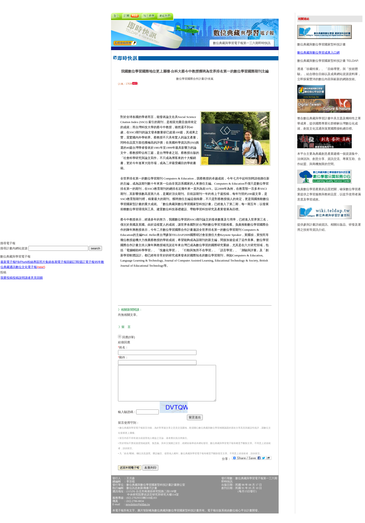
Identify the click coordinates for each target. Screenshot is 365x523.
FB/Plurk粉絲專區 (27, 265)
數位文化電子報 (30, 270)
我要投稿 (6, 281)
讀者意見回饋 (34, 281)
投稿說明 (19, 281)
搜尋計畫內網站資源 (14, 252)
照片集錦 (45, 265)
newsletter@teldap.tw (138, 511)
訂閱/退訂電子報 (84, 265)
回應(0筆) (128, 337)
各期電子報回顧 (62, 265)
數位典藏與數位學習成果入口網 (318, 52)
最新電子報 (8, 265)
